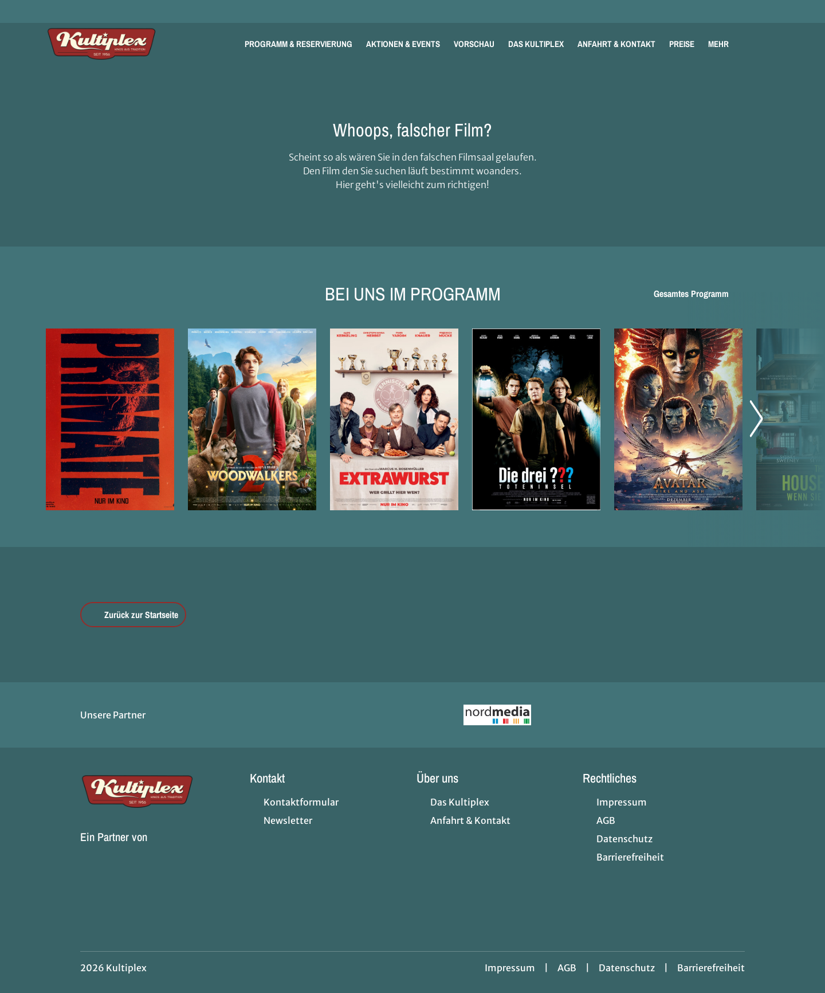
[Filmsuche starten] (767, 43)
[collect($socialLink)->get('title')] (20, 11)
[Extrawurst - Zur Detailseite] (394, 419)
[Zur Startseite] (126, 43)
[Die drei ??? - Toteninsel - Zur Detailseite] (536, 419)
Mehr (725, 44)
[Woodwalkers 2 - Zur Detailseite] (252, 419)
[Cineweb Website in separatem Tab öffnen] (113, 850)
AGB (566, 968)
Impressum (510, 968)
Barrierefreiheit (711, 968)
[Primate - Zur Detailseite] (110, 419)
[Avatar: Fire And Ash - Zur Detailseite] (678, 419)
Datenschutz (627, 968)
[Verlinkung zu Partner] (497, 715)
